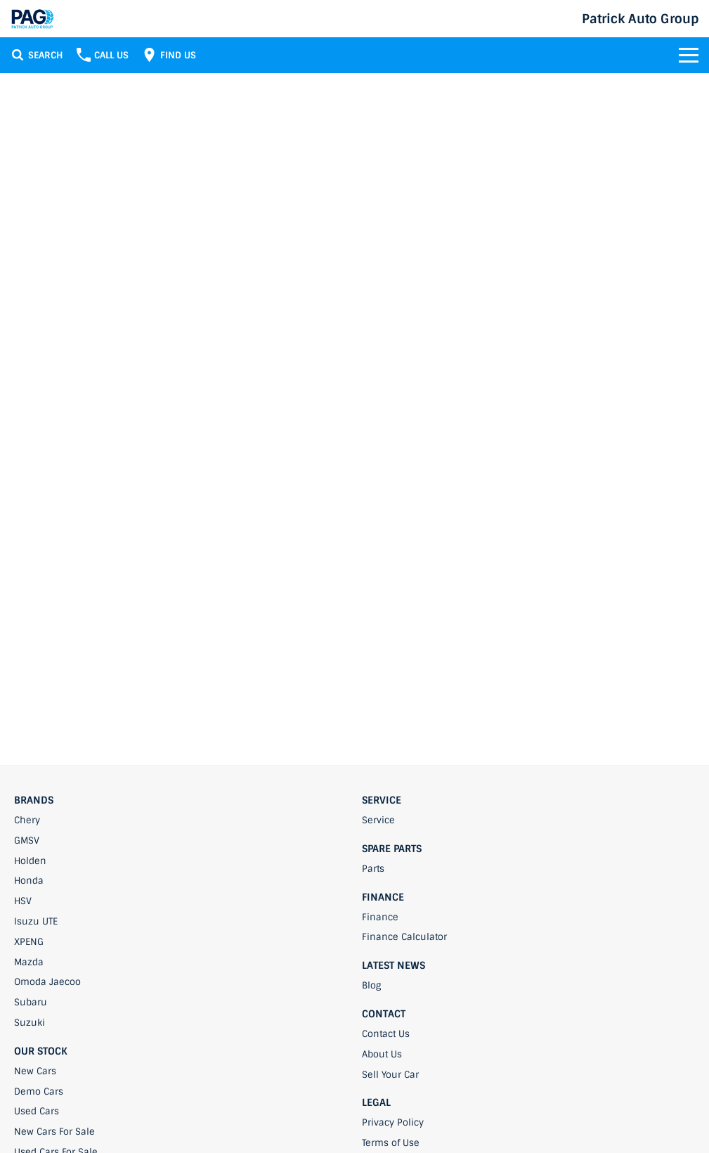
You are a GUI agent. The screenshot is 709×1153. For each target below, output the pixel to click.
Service (378, 820)
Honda (29, 881)
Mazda (29, 962)
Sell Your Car (390, 1075)
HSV (23, 901)
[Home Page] (32, 18)
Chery (27, 820)
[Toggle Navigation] (688, 54)
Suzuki (29, 1023)
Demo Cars (38, 1091)
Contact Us (386, 1034)
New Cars (35, 1071)
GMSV (26, 840)
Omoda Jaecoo (47, 982)
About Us (382, 1054)
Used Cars (36, 1111)
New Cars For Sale (54, 1132)
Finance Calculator (404, 937)
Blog (371, 985)
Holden (30, 861)
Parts (373, 869)
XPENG (29, 942)
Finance (380, 917)
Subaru (30, 1002)
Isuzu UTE (36, 921)
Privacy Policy (393, 1122)
